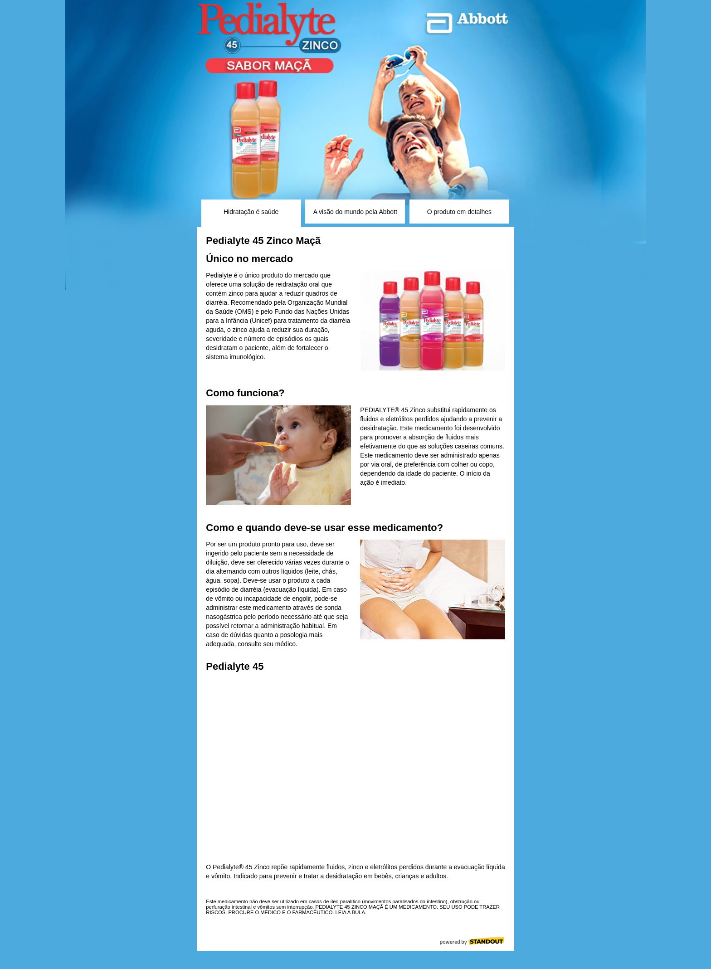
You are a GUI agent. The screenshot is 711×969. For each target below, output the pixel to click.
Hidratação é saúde (251, 211)
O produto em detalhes (459, 211)
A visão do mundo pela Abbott (355, 211)
